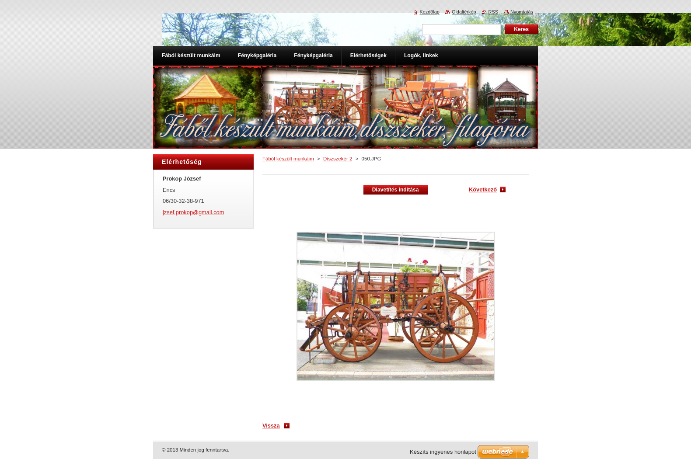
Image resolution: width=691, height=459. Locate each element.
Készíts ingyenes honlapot (443, 452)
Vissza (271, 425)
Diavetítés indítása (395, 190)
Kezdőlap (430, 11)
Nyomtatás (521, 11)
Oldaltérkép (464, 11)
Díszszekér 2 (337, 158)
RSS (493, 11)
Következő (483, 189)
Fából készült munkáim (288, 158)
